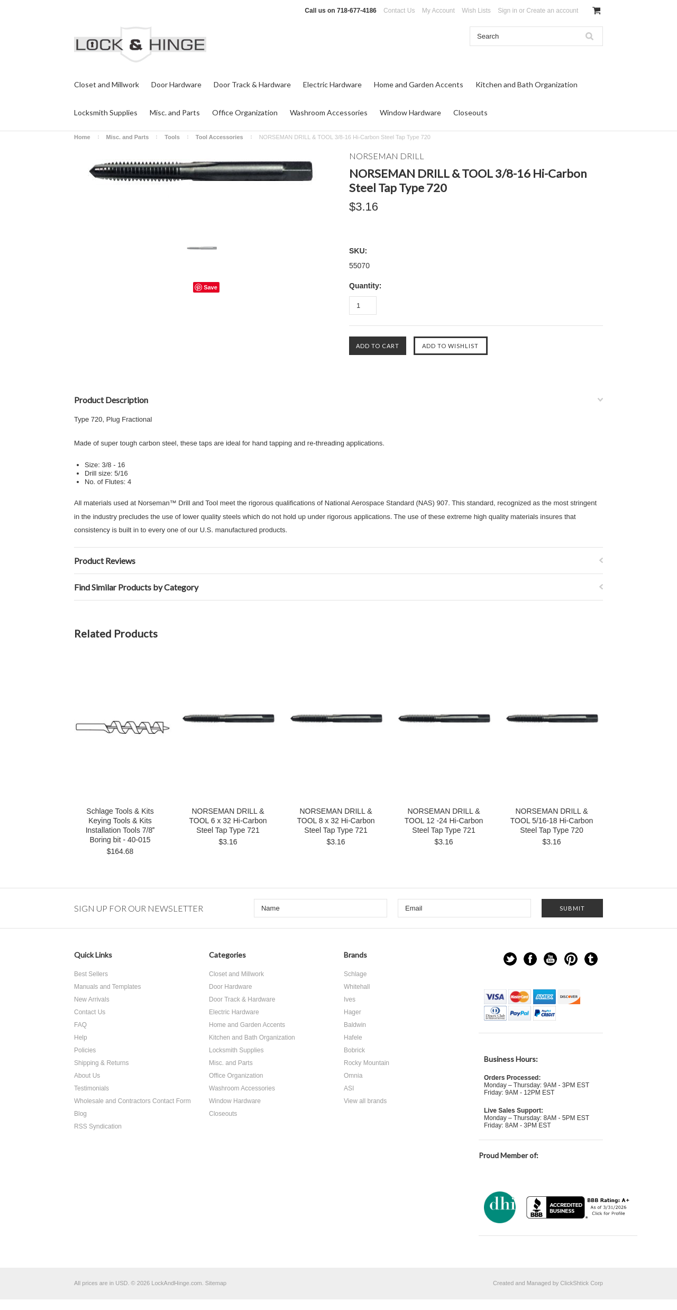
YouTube (550, 959)
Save (210, 287)
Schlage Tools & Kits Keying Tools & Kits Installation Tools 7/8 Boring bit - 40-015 (120, 825)
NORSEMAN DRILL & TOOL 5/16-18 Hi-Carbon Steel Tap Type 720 (551, 820)
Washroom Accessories (329, 112)
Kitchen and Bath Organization (526, 84)
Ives (349, 999)
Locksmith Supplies (106, 112)
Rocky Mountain (366, 1063)
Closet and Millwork (106, 84)
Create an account (552, 10)
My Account (438, 10)
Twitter (510, 959)
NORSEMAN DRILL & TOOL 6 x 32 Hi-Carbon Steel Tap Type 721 (228, 820)
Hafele (353, 1037)
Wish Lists (476, 10)
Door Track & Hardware (252, 84)
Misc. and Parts (175, 112)
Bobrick (354, 1050)
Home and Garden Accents (418, 84)
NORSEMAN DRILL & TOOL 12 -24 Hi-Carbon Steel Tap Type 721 (444, 820)
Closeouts (470, 112)
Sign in (507, 10)
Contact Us (399, 10)
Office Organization (245, 112)
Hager (352, 1012)
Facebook (530, 959)
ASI (349, 1088)
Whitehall (357, 986)
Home (82, 137)
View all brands (365, 1101)
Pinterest (571, 959)
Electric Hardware (332, 84)
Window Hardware (410, 112)
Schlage (355, 974)
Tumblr (591, 959)
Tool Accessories (219, 137)
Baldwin (355, 1025)
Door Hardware (176, 84)
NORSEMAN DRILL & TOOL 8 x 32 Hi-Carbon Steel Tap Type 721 (335, 820)
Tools (172, 137)
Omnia (353, 1075)
